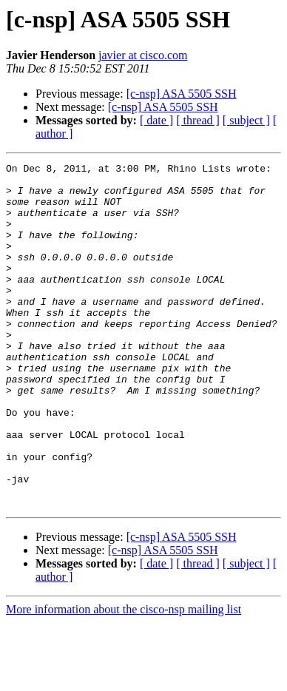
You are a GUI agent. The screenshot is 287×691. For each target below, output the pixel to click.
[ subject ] (246, 120)
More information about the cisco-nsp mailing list (123, 678)
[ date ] (156, 120)
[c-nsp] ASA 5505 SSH (181, 93)
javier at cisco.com (142, 55)
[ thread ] (198, 120)
